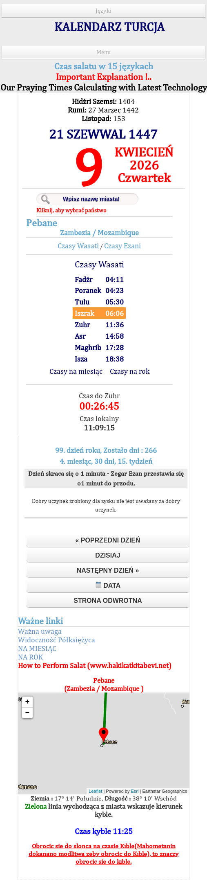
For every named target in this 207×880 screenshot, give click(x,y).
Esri (135, 791)
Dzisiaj (107, 555)
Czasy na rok (129, 371)
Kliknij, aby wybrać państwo (71, 210)
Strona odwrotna (107, 600)
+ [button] (27, 702)
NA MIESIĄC (37, 648)
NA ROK (30, 657)
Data (108, 585)
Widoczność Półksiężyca (56, 639)
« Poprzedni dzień (107, 540)
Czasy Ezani (122, 245)
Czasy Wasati (78, 245)
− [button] (27, 713)
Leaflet (95, 791)
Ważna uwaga (40, 631)
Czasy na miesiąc (75, 371)
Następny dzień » (108, 570)
